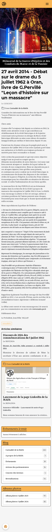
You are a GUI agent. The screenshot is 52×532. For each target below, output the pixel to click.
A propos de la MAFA (26, 455)
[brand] (4, 4)
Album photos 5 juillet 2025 (26, 495)
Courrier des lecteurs (26, 473)
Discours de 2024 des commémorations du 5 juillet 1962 (23, 336)
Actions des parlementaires (26, 467)
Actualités (6, 324)
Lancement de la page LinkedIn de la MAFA (25, 398)
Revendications (26, 478)
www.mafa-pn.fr (39, 309)
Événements (26, 461)
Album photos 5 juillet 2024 (26, 501)
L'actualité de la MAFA (19, 108)
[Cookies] (5, 526)
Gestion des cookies (26, 529)
